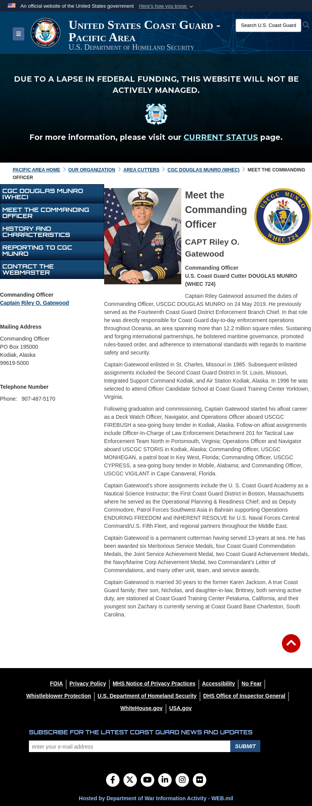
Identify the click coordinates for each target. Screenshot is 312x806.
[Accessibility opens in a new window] (218, 683)
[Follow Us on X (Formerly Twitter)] (130, 780)
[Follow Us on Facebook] (113, 780)
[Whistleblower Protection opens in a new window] (58, 696)
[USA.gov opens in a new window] (180, 708)
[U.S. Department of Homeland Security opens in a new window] (147, 696)
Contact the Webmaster (28, 269)
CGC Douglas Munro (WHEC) (42, 194)
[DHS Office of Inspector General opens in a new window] (244, 696)
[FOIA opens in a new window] (56, 683)
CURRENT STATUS (221, 137)
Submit (245, 746)
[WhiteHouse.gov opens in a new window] (141, 708)
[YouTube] (147, 780)
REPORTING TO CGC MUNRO (37, 250)
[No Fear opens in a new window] (251, 683)
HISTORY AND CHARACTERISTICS (36, 231)
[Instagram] (182, 780)
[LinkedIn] (165, 780)
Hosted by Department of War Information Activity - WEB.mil (156, 798)
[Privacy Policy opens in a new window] (87, 683)
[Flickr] (199, 780)
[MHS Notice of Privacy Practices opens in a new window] (154, 683)
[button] (167, 6)
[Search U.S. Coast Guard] (268, 25)
